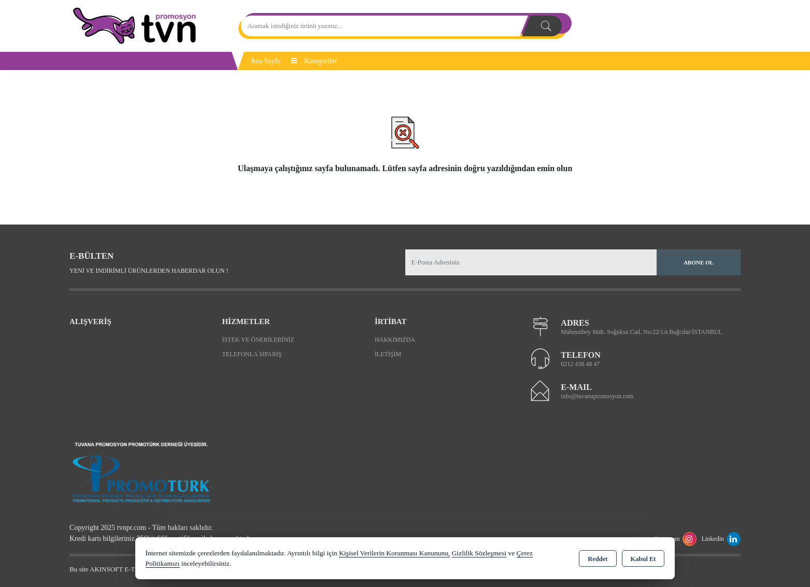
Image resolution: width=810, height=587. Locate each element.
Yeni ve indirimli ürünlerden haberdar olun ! (148, 270)
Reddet (597, 559)
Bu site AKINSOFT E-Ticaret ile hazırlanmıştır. (133, 569)
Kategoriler (314, 61)
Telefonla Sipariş (251, 354)
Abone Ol (699, 262)
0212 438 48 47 (580, 364)
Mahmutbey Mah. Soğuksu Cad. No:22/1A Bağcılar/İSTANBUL (641, 332)
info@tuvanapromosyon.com (597, 396)
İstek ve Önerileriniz (258, 339)
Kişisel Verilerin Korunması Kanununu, (394, 553)
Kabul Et (643, 559)
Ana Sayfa (265, 61)
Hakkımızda (395, 339)
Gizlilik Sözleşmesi (479, 553)
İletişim (388, 354)
